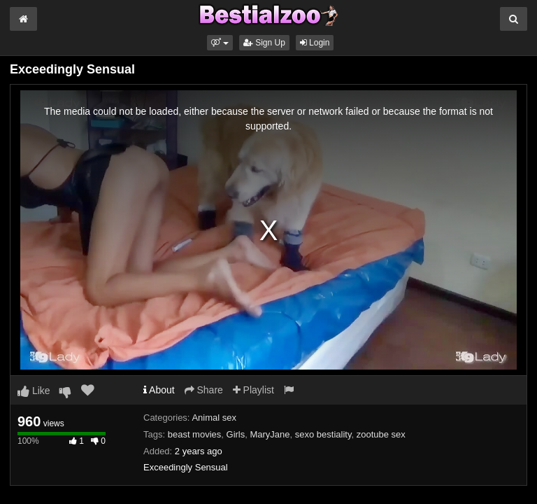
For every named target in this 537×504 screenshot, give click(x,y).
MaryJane (269, 434)
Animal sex (214, 417)
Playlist (253, 390)
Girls (236, 434)
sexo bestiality (323, 434)
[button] (220, 42)
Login (315, 43)
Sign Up (264, 43)
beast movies (195, 434)
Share (204, 390)
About (159, 390)
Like (33, 390)
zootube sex (381, 434)
